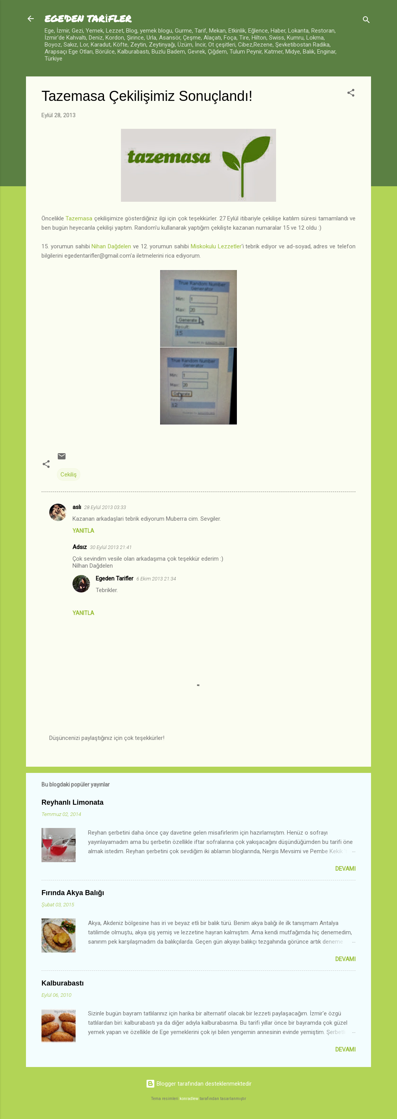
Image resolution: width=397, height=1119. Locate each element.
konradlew (189, 1098)
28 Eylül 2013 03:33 (105, 507)
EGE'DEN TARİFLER (88, 18)
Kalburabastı (62, 983)
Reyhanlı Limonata (72, 802)
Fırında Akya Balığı (72, 893)
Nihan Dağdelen (111, 246)
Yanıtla (83, 531)
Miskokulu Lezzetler (216, 246)
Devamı (345, 868)
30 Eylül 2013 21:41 (111, 547)
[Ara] (366, 21)
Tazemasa (79, 218)
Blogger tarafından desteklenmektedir (199, 1083)
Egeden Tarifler (114, 578)
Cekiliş (68, 474)
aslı (76, 507)
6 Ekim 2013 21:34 (156, 579)
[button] (351, 94)
